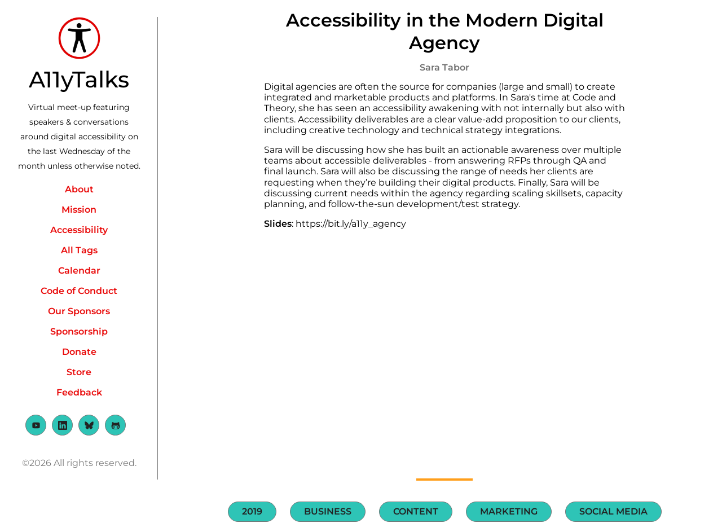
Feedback (79, 392)
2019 (252, 511)
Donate (79, 351)
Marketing (509, 511)
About (79, 189)
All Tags (79, 250)
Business (327, 511)
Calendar (79, 270)
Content (415, 511)
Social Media (613, 511)
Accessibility (79, 230)
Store (79, 372)
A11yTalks (79, 79)
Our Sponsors (79, 311)
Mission (78, 209)
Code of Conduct (79, 290)
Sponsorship (79, 331)
